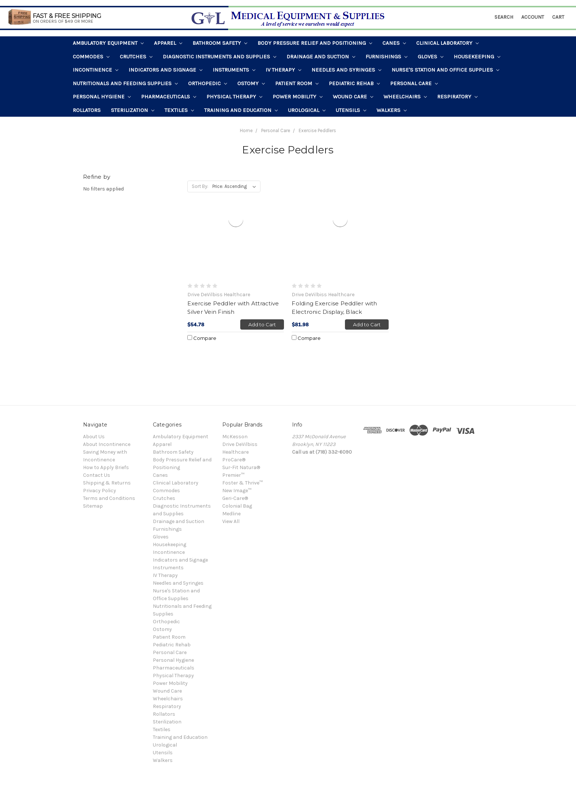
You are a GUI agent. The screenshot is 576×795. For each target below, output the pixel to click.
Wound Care (353, 96)
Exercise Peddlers (317, 130)
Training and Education (241, 110)
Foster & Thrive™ (242, 483)
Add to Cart (262, 324)
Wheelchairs (405, 96)
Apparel (168, 43)
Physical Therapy (234, 96)
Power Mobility (298, 96)
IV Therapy (283, 69)
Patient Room (296, 83)
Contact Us (96, 475)
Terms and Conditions (109, 498)
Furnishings (386, 56)
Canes (394, 43)
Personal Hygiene (102, 96)
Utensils (351, 110)
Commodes (91, 56)
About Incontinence (106, 444)
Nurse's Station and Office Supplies (445, 69)
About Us (94, 436)
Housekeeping (477, 56)
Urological (306, 110)
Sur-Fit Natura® (241, 467)
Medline (231, 514)
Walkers (392, 110)
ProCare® (233, 460)
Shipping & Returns (107, 483)
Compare (201, 338)
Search (503, 17)
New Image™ (236, 490)
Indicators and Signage (165, 69)
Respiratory (457, 96)
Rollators (87, 110)
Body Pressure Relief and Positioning (315, 43)
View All (231, 521)
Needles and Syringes (346, 69)
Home (246, 130)
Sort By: (200, 186)
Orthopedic (207, 83)
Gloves (430, 56)
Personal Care (414, 83)
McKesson (235, 436)
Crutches (136, 56)
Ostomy (251, 83)
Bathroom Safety (219, 43)
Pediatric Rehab (354, 83)
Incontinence (95, 69)
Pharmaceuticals (168, 96)
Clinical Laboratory (447, 43)
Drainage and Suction (321, 56)
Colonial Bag (237, 506)
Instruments (234, 69)
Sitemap (93, 506)
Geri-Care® (235, 498)
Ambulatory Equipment (108, 43)
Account (532, 17)
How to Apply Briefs (106, 467)
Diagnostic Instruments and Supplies (219, 56)
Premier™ (233, 475)
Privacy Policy (99, 490)
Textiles (179, 110)
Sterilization (132, 110)
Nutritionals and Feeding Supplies (125, 83)
